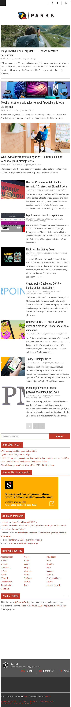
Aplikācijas (23, 59)
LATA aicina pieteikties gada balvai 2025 (19, 451)
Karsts (3, 574)
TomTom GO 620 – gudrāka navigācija (25, 539)
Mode (36, 221)
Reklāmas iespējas (8, 701)
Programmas (44, 293)
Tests (26, 585)
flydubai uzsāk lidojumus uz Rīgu (15, 454)
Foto (49, 567)
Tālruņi (31, 110)
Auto (55, 362)
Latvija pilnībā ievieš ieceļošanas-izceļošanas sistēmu (24, 461)
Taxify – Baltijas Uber (38, 359)
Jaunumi (29, 221)
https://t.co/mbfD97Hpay (55, 605)
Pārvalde (5, 578)
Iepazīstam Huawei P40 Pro (24, 522)
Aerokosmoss (7, 556)
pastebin (4, 522)
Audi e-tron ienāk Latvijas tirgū (24, 543)
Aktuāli (22, 165)
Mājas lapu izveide (47, 701)
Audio (26, 560)
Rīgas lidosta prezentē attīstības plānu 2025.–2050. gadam (27, 465)
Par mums (23, 701)
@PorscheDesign (22, 602)
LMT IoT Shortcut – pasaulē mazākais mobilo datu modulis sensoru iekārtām (35, 458)
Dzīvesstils (5, 567)
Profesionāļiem (32, 255)
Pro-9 (48, 696)
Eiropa (26, 567)
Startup (27, 581)
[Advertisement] (26, 634)
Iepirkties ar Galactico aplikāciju (44, 215)
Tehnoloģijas (6, 585)
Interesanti (58, 219)
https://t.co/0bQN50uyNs (32, 605)
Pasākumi (28, 578)
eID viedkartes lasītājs (23, 703)
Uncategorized (53, 585)
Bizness (56, 190)
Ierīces (4, 571)
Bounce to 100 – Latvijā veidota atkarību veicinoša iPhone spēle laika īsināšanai (47, 326)
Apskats (4, 560)
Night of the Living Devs (40, 249)
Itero (25, 696)
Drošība (38, 165)
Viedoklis (5, 588)
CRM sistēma (6, 703)
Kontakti (33, 701)
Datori (26, 564)
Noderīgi (31, 59)
